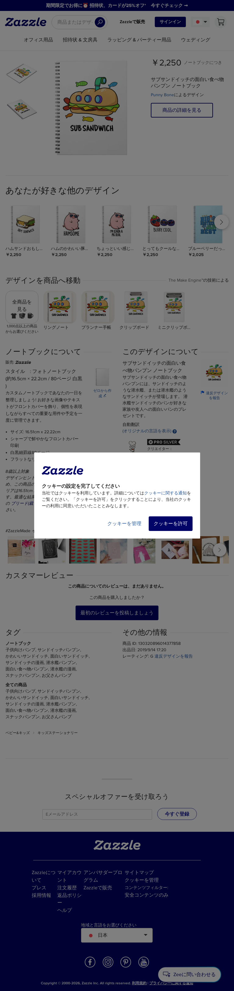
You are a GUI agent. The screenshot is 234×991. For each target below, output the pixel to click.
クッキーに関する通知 (165, 493)
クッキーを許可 (171, 524)
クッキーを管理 (124, 524)
